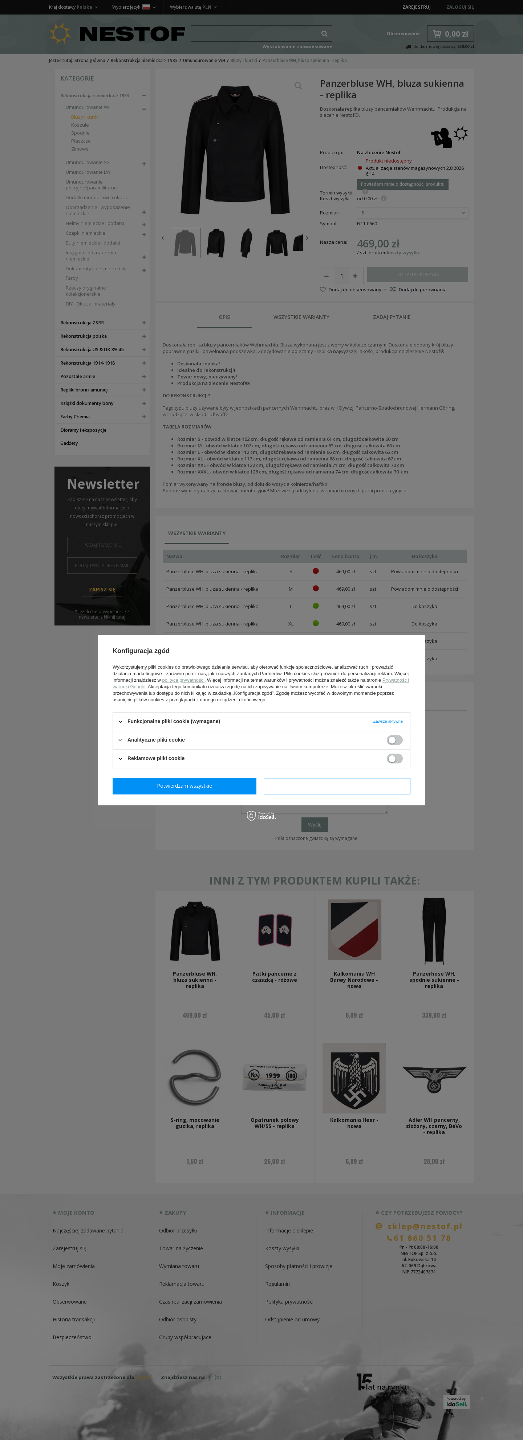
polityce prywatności (183, 680)
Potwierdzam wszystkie (338, 785)
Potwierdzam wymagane (186, 785)
